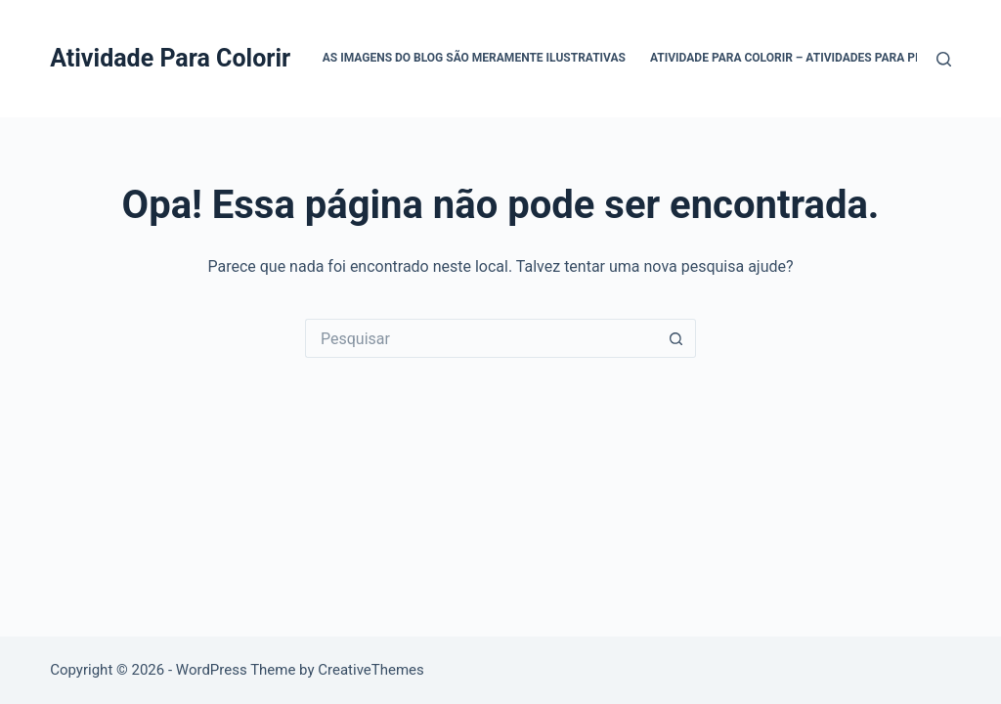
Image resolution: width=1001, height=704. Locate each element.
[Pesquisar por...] (481, 338)
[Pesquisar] (943, 59)
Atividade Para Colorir (170, 58)
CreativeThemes (371, 670)
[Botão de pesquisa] (676, 338)
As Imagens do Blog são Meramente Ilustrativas (474, 58)
